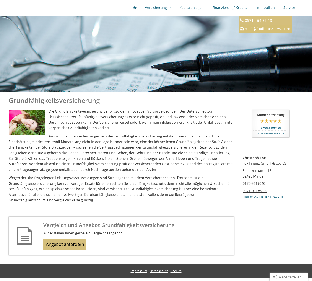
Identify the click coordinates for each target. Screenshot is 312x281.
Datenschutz (159, 274)
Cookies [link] (176, 274)
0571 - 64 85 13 (255, 192)
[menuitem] (135, 8)
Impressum (139, 274)
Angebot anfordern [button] (67, 246)
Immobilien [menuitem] (265, 8)
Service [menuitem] (289, 8)
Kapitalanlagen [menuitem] (191, 8)
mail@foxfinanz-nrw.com (267, 29)
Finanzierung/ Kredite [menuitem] (230, 8)
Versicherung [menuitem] (156, 8)
